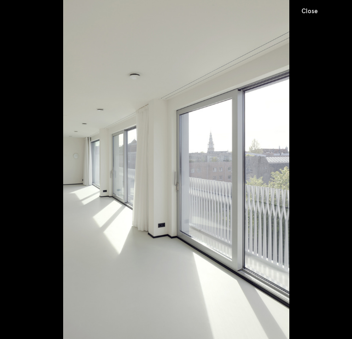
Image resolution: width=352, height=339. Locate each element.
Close (310, 11)
